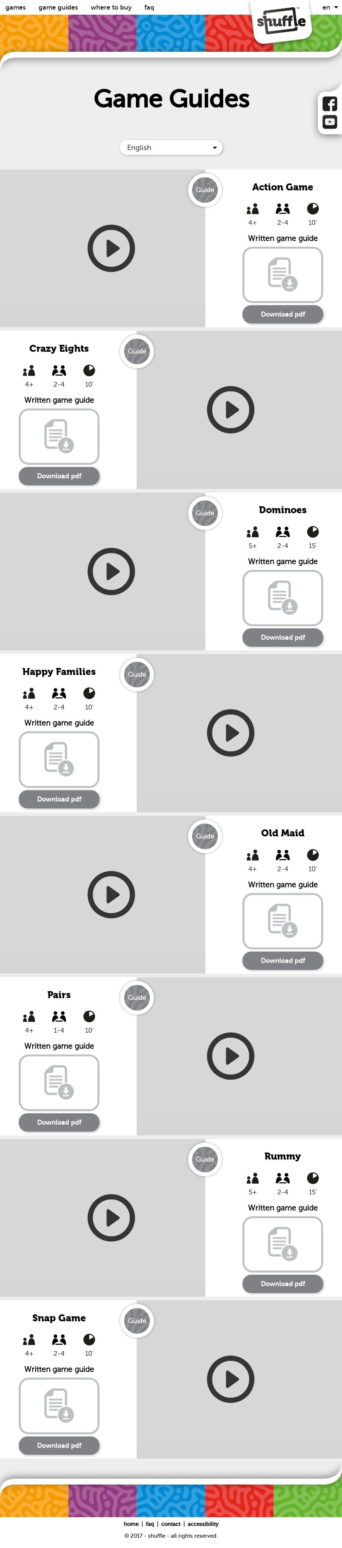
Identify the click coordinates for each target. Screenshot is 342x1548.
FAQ (149, 7)
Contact (171, 1524)
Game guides (59, 7)
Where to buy (112, 7)
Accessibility (203, 1524)
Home (132, 1524)
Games (17, 7)
